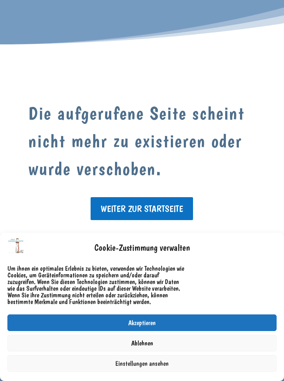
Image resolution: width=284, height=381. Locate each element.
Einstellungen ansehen (142, 363)
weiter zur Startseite (142, 208)
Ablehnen (142, 343)
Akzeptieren (142, 323)
